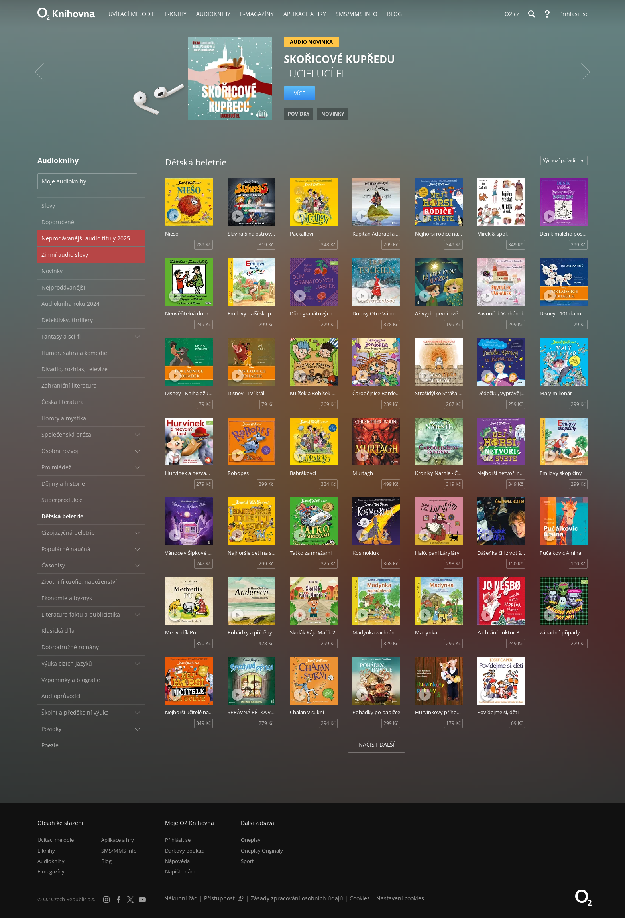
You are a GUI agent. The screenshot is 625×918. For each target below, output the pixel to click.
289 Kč (203, 244)
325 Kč (328, 563)
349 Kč (453, 244)
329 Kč (390, 643)
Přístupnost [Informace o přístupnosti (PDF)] (219, 898)
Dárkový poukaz (184, 850)
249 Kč (203, 324)
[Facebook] (118, 900)
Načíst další (376, 744)
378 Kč (390, 324)
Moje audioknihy (64, 181)
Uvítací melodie (55, 839)
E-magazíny (51, 871)
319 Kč (266, 244)
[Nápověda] (547, 14)
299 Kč (390, 244)
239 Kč (390, 404)
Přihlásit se (178, 839)
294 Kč (328, 723)
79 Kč (580, 324)
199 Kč (453, 324)
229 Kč (578, 643)
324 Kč (328, 484)
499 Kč (390, 484)
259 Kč (515, 404)
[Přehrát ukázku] (175, 216)
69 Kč (517, 723)
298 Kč (453, 563)
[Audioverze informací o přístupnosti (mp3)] (241, 898)
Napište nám (180, 871)
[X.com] (130, 900)
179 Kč (453, 723)
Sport (247, 861)
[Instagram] (106, 900)
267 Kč (453, 404)
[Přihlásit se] (572, 14)
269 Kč (328, 404)
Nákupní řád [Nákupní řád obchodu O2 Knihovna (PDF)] (181, 898)
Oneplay (251, 839)
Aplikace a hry (117, 839)
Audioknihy (51, 861)
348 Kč (328, 244)
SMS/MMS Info (119, 850)
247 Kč (203, 563)
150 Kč (515, 563)
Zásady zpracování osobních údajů (297, 898)
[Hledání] (531, 14)
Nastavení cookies (400, 898)
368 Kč (390, 563)
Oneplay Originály (262, 850)
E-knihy (46, 850)
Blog (106, 861)
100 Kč (578, 563)
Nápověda (177, 861)
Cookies (360, 898)
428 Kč (266, 643)
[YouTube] (142, 900)
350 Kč (203, 643)
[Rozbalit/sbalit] (137, 337)
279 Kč (328, 324)
